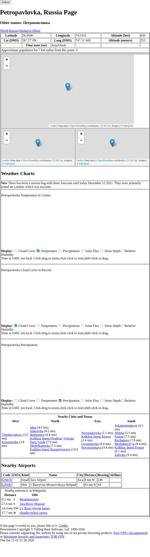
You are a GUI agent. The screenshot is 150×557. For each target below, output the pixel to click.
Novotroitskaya (91, 447)
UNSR (6, 484)
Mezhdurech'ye (125, 444)
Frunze (119, 436)
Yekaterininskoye (126, 425)
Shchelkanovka (40, 445)
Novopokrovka (91, 433)
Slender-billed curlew (34, 513)
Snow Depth (112, 251)
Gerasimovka (90, 444)
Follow (6, 2)
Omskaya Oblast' (29, 30)
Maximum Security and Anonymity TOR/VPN (33, 536)
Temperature (49, 251)
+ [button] (6, 60)
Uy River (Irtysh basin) (35, 508)
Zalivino (120, 455)
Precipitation (71, 251)
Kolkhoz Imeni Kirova (96, 436)
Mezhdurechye (29, 499)
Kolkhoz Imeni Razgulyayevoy (50, 449)
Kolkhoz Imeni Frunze (129, 447)
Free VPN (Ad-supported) (131, 533)
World (4, 30)
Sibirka (119, 433)
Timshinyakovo (12, 434)
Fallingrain (128, 126)
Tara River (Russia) (32, 504)
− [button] (6, 66)
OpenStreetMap (79, 126)
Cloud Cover (26, 251)
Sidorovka (36, 431)
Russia (13, 30)
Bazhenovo (37, 434)
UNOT (6, 480)
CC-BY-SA (105, 126)
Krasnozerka (10, 442)
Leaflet (53, 126)
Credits (63, 525)
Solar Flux (92, 251)
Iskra (33, 427)
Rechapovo (122, 440)
